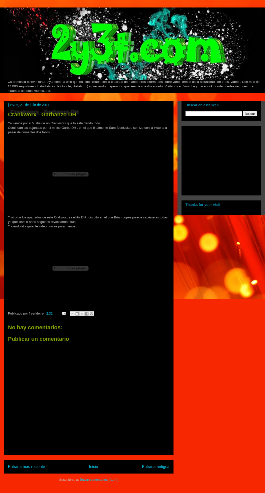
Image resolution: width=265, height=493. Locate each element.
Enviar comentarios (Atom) (99, 480)
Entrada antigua (156, 467)
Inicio (93, 467)
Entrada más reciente (26, 467)
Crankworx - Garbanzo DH (42, 114)
